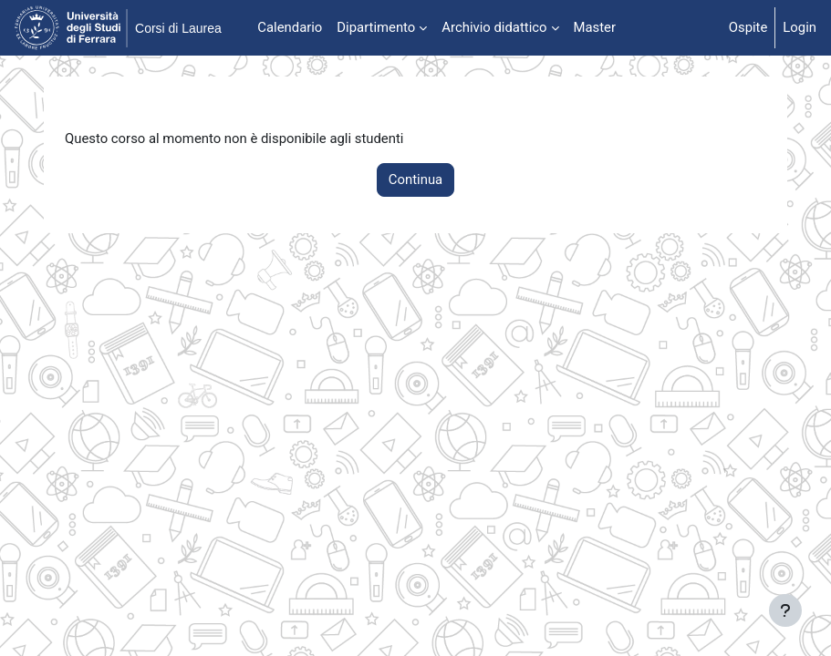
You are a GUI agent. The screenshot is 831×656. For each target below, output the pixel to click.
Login (799, 27)
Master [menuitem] (595, 27)
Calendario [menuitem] (289, 27)
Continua (415, 179)
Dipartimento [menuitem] (376, 27)
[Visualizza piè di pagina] (785, 610)
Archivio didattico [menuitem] (493, 27)
